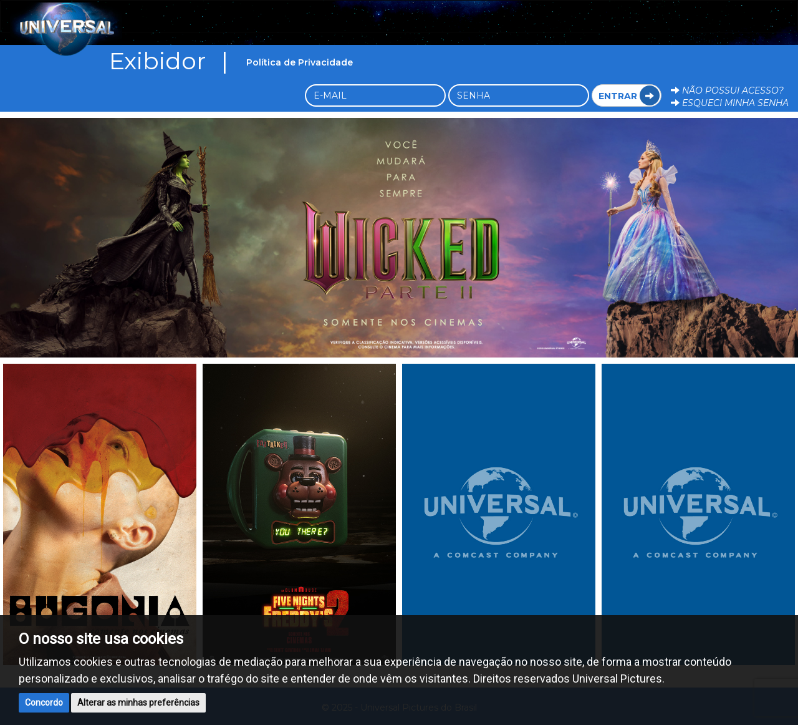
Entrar (629, 95)
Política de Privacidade (299, 62)
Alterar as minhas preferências (138, 703)
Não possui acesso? (727, 90)
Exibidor (173, 60)
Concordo (44, 703)
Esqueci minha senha (730, 103)
